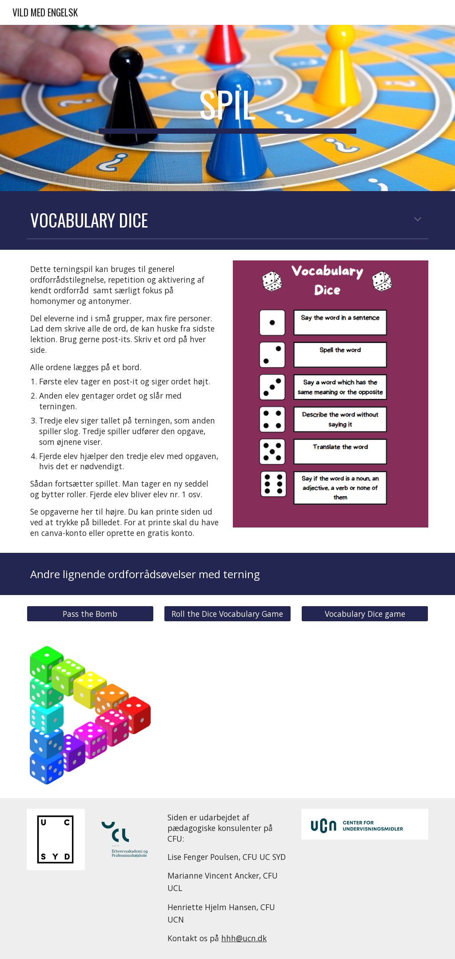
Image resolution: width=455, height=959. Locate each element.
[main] (227, 108)
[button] (417, 220)
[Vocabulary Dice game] (365, 614)
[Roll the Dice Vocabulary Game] (227, 614)
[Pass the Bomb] (90, 614)
